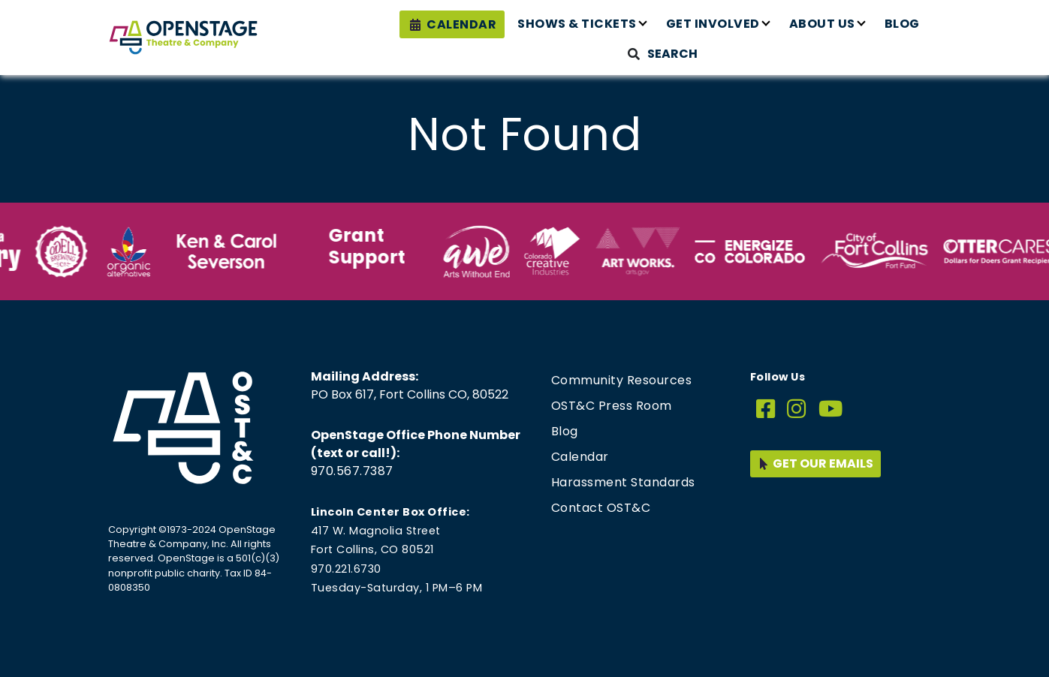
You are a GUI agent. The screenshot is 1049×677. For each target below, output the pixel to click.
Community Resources (621, 380)
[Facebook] (766, 409)
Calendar (461, 24)
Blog (902, 23)
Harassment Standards (623, 482)
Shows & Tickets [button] (577, 23)
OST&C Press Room (611, 405)
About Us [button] (822, 23)
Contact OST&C (601, 507)
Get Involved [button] (713, 23)
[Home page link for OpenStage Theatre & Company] (183, 37)
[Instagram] (796, 409)
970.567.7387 (352, 471)
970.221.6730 (346, 568)
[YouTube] (830, 409)
